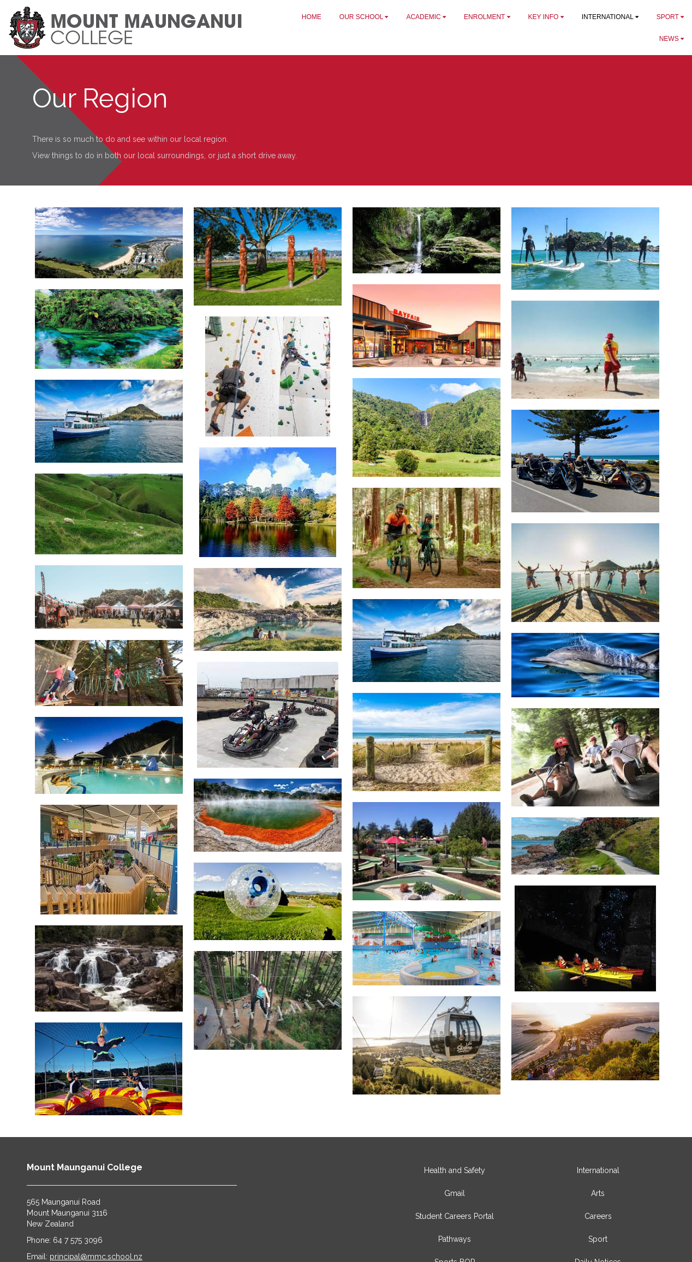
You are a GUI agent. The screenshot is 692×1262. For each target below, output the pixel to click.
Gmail (454, 1193)
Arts (598, 1193)
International (598, 1170)
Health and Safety (454, 1170)
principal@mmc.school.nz (96, 1256)
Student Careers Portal (454, 1216)
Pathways (454, 1239)
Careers (598, 1216)
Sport (597, 1239)
